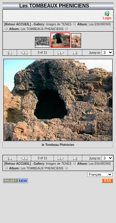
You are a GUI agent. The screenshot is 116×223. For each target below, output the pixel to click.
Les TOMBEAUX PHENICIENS (44, 29)
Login (107, 15)
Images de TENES (61, 24)
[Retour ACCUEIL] (17, 24)
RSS (107, 180)
